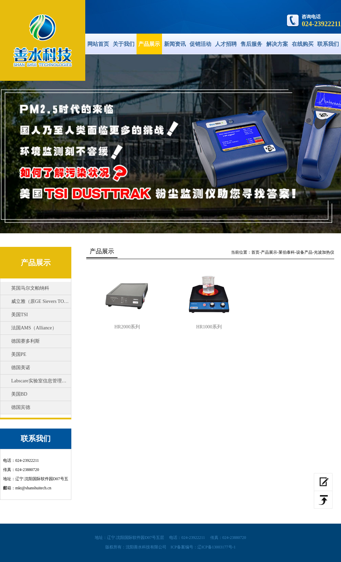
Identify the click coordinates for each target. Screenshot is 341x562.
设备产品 (304, 252)
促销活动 (200, 44)
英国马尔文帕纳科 (30, 288)
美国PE (18, 354)
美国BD (19, 394)
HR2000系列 (127, 326)
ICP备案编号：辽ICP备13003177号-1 (202, 547)
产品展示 (149, 44)
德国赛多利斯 (25, 341)
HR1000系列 (209, 326)
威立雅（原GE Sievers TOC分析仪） (45, 301)
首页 (255, 252)
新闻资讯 (175, 44)
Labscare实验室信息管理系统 (41, 380)
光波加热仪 (324, 252)
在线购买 (302, 44)
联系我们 (328, 44)
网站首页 (98, 44)
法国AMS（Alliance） (34, 327)
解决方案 (277, 44)
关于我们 (123, 44)
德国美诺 (20, 367)
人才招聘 (226, 44)
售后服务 (251, 44)
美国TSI (19, 314)
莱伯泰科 (287, 252)
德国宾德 (20, 407)
